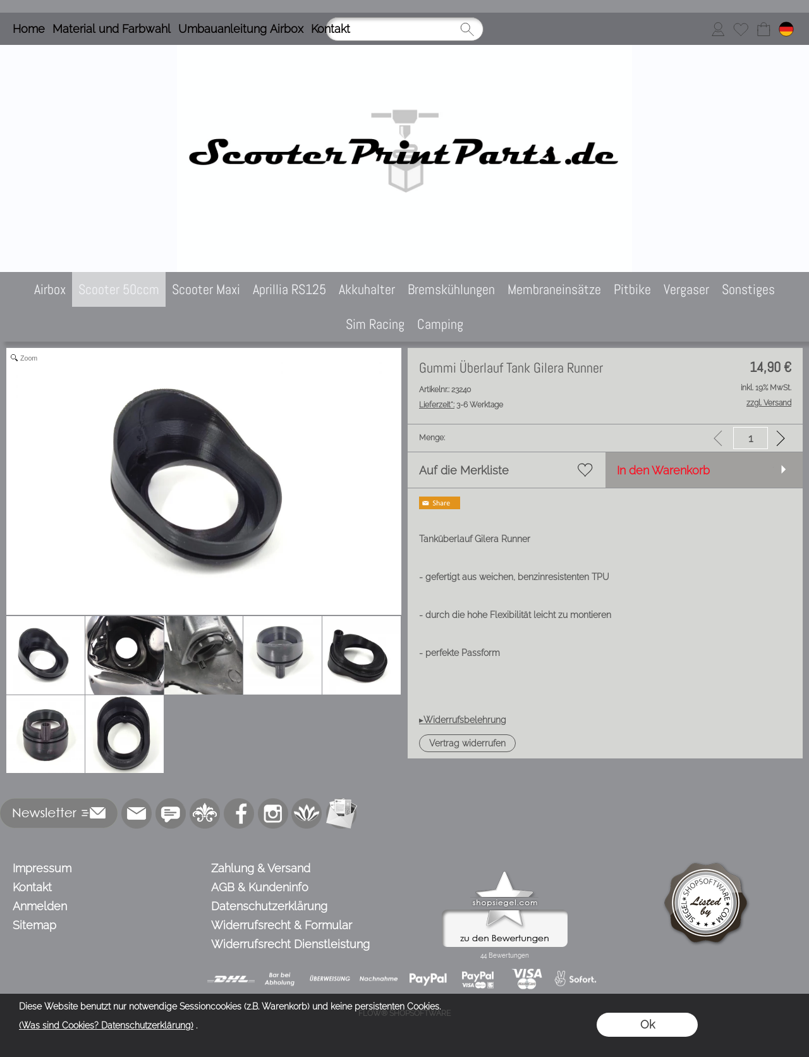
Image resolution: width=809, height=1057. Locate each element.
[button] (467, 743)
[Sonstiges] (748, 289)
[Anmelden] (718, 29)
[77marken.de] (170, 813)
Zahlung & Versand (260, 868)
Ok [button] (647, 1024)
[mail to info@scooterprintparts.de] (136, 813)
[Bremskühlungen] (451, 289)
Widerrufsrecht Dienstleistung (290, 944)
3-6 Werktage (461, 404)
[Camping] (440, 324)
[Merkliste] (741, 29)
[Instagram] (273, 813)
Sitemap (34, 925)
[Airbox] (50, 289)
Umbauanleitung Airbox (240, 28)
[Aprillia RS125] (289, 289)
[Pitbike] (632, 289)
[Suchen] (404, 29)
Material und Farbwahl (111, 28)
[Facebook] (239, 813)
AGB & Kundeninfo (259, 887)
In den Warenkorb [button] (663, 470)
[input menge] (750, 438)
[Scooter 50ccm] (119, 289)
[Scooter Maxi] (206, 289)
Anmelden (40, 906)
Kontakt (330, 28)
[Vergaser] (686, 289)
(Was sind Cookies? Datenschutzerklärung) (106, 1025)
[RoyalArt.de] (205, 813)
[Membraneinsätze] (554, 289)
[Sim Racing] (375, 324)
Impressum (42, 868)
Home (29, 28)
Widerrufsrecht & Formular (281, 925)
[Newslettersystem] (341, 813)
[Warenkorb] (763, 29)
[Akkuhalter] (366, 289)
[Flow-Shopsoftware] (307, 813)
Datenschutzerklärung (269, 906)
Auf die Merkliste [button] (464, 470)
